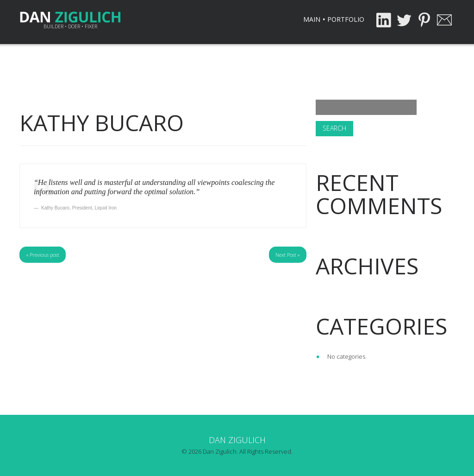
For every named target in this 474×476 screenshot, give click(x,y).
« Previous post (42, 254)
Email (444, 20)
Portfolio (345, 19)
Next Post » (287, 254)
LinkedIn (383, 20)
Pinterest (424, 20)
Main (311, 19)
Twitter (403, 20)
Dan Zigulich (237, 439)
